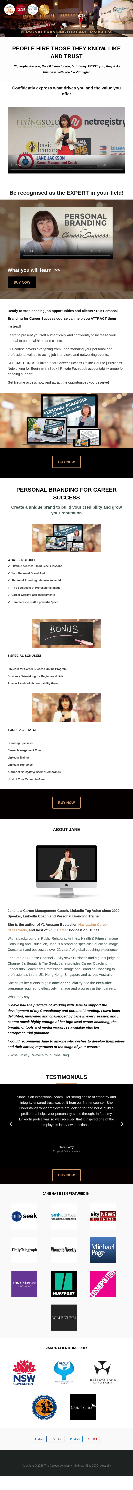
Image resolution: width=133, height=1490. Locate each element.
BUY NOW (22, 282)
